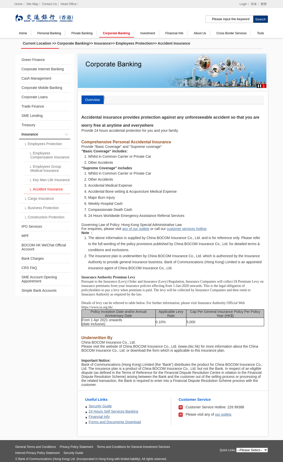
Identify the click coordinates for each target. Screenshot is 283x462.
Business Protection (41, 208)
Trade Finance (33, 106)
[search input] (229, 19)
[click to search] (260, 19)
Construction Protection (44, 217)
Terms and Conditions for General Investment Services (133, 447)
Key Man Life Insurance (49, 180)
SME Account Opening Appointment (39, 279)
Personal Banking (49, 33)
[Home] (18, 4)
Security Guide (100, 406)
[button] (259, 85)
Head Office (68, 4)
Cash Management (36, 78)
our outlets (223, 414)
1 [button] (264, 86)
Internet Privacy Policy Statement (37, 453)
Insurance (102, 43)
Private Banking (82, 33)
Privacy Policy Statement (76, 447)
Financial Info (174, 33)
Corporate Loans (35, 97)
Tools (260, 33)
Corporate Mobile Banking (42, 88)
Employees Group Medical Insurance (45, 168)
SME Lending (32, 116)
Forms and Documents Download (115, 422)
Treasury (28, 125)
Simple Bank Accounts (39, 290)
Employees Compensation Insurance (49, 155)
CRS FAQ (29, 268)
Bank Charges (33, 258)
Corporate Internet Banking (43, 69)
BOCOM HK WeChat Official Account (44, 247)
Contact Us (49, 4)
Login (243, 4)
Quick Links (227, 450)
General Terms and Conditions (35, 447)
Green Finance (33, 60)
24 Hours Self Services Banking (113, 411)
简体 (254, 4)
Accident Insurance (174, 43)
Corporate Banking (116, 33)
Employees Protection (134, 43)
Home (23, 33)
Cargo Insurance (39, 199)
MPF (25, 236)
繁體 (264, 4)
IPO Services (32, 226)
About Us (200, 33)
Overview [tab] (92, 100)
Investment (147, 33)
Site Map (32, 4)
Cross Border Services (231, 33)
